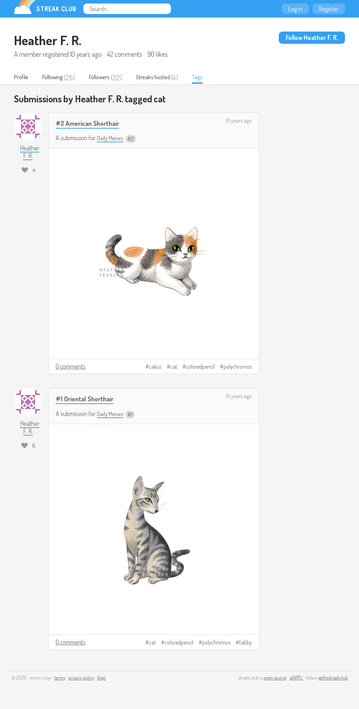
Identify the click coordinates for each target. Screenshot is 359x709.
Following (57, 77)
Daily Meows (112, 138)
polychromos (237, 366)
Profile (22, 77)
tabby (245, 642)
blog (101, 678)
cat (173, 366)
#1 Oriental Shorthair (88, 398)
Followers (109, 77)
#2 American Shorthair (92, 123)
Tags (214, 77)
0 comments (70, 366)
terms (59, 678)
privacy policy (81, 678)
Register (329, 9)
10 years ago (239, 120)
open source (274, 678)
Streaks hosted (167, 77)
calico (155, 366)
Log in (295, 9)
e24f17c (297, 678)
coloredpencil (200, 366)
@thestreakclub (333, 678)
